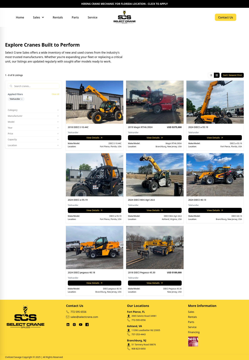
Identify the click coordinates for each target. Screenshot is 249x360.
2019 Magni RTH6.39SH (140, 127)
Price (33, 131)
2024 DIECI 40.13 (197, 199)
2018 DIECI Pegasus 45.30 (141, 272)
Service (92, 17)
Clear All (55, 94)
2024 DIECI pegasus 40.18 (81, 272)
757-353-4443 (138, 334)
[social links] (68, 324)
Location (33, 142)
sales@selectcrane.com (82, 317)
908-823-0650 (138, 348)
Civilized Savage (13, 357)
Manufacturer (33, 113)
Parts (75, 17)
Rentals (58, 17)
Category (33, 107)
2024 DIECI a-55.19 (198, 127)
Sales (36, 17)
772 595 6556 (76, 312)
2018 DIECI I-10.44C (78, 127)
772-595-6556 (138, 320)
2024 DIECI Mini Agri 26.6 (141, 199)
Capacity (33, 136)
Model (33, 119)
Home (20, 17)
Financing (194, 332)
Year (33, 125)
